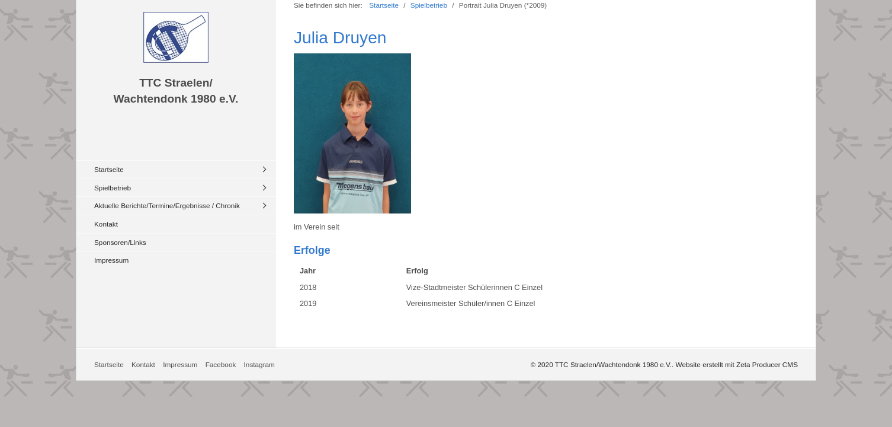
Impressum (111, 260)
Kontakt (106, 224)
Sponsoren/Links (120, 242)
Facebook (221, 364)
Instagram (259, 364)
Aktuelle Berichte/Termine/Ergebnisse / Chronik (167, 205)
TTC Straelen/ (176, 83)
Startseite (109, 169)
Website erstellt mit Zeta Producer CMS (737, 364)
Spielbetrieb (112, 188)
